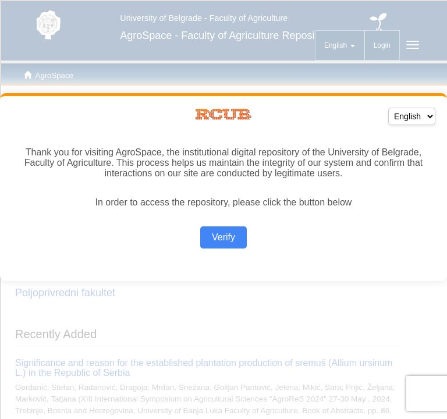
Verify (223, 237)
